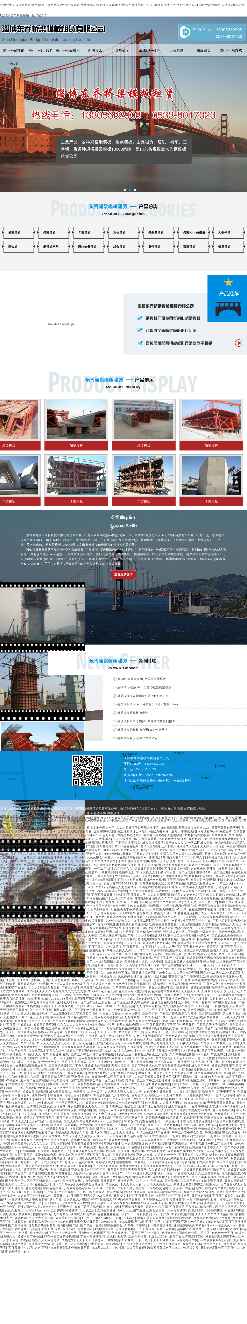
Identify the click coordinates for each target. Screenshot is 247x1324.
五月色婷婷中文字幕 (14, 1232)
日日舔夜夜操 (80, 1177)
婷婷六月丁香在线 (29, 1236)
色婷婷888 (24, 1024)
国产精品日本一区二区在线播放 (211, 1143)
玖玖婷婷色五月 (153, 1199)
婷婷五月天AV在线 (27, 835)
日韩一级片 (143, 1240)
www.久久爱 (63, 1221)
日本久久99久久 (63, 1184)
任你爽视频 (167, 1021)
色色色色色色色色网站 (227, 935)
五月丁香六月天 (132, 1084)
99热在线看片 (42, 827)
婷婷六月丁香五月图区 (39, 1117)
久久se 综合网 (85, 891)
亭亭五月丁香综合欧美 (187, 1132)
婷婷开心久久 (163, 1061)
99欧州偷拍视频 (11, 1054)
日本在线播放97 (85, 924)
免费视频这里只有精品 (136, 957)
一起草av (178, 920)
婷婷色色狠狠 (200, 987)
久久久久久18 (9, 1039)
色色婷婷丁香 (193, 1117)
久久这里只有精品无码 (134, 1054)
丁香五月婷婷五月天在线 (114, 913)
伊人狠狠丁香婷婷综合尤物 (221, 1058)
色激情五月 (58, 920)
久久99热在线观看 (181, 1054)
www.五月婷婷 (53, 1210)
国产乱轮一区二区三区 (194, 1232)
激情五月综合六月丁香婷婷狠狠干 (94, 1054)
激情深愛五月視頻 (82, 1128)
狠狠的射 (6, 935)
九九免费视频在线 (131, 1221)
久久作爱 (77, 1035)
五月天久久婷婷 (122, 898)
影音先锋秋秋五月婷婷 (26, 1139)
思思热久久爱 (79, 1132)
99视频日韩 (96, 920)
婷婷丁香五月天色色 (220, 876)
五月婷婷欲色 (160, 920)
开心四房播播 (59, 1080)
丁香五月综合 (103, 876)
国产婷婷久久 (165, 891)
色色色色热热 (212, 1244)
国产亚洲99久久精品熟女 (182, 1180)
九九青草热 (132, 1017)
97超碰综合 (8, 1195)
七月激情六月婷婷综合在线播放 (204, 1035)
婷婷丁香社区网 (234, 1236)
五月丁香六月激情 (218, 1061)
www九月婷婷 (176, 1210)
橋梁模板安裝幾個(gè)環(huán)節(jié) (142, 695)
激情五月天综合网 (231, 954)
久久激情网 (88, 976)
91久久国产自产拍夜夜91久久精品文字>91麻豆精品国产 (70, 898)
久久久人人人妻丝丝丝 (72, 1024)
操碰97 (86, 1095)
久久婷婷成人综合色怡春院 (135, 998)
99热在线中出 (209, 1021)
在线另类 (113, 980)
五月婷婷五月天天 (105, 1166)
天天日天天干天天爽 (14, 1009)
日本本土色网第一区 (101, 827)
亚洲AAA (69, 1229)
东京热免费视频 (163, 909)
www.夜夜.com (37, 998)
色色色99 (129, 995)
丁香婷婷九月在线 (129, 879)
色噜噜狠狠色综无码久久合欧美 (26, 1125)
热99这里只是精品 (26, 1229)
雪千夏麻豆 (181, 1039)
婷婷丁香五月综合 (141, 1195)
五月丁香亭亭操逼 (74, 1061)
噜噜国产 (208, 1091)
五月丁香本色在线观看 (169, 957)
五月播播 (128, 980)
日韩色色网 (208, 1247)
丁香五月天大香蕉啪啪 (212, 1024)
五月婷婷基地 (77, 920)
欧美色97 (172, 1121)
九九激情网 (194, 853)
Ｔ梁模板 (84, 232)
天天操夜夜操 (193, 1095)
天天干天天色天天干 (225, 827)
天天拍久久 (141, 950)
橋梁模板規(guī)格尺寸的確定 (137, 738)
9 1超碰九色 (146, 943)
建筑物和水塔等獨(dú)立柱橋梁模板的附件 (146, 721)
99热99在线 (109, 1221)
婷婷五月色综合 (82, 980)
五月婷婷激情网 (48, 1047)
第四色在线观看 (149, 887)
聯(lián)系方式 (231, 50)
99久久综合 (105, 1069)
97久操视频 (113, 946)
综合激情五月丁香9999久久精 (74, 1087)
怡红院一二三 (140, 1009)
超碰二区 (72, 1225)
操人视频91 (99, 1203)
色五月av (124, 972)
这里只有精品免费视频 (211, 1188)
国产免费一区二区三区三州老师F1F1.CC (33, 1180)
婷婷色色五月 (61, 1151)
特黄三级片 (19, 1102)
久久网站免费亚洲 (186, 972)
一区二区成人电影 (200, 842)
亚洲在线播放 (155, 1210)
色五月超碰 (143, 980)
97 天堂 (181, 909)
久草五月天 (224, 883)
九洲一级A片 (108, 1035)
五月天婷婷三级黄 (139, 1047)
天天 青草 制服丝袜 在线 (52, 1054)
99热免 (123, 1113)
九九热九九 (146, 1128)
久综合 (222, 980)
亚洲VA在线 (144, 1154)
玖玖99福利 (39, 876)
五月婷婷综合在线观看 (32, 983)
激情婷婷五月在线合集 (121, 1106)
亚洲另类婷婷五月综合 (196, 1047)
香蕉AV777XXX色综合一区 (44, 950)
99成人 (164, 1017)
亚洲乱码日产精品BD (100, 998)
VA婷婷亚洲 (171, 1221)
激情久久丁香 (169, 1028)
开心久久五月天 (40, 1009)
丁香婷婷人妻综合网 (63, 1232)
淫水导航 (88, 846)
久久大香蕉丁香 (127, 827)
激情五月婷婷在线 (50, 1073)
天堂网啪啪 (175, 835)
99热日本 (85, 1110)
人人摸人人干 (169, 1102)
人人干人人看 (132, 1184)
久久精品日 (67, 957)
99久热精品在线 (187, 1021)
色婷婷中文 (69, 872)
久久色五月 (87, 1210)
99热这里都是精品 (129, 835)
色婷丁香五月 (100, 1177)
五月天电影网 (42, 924)
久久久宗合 (94, 857)
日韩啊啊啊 (27, 1151)
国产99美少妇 (233, 1147)
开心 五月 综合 (126, 965)
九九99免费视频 (76, 950)
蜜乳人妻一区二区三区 (68, 1009)
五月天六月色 (58, 887)
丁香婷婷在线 (205, 1162)
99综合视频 (101, 1095)
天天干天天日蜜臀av (90, 1240)
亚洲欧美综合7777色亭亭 (88, 1169)
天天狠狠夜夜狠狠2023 (194, 827)
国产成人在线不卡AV (190, 891)
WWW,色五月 (32, 1203)
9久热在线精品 (126, 1073)
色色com (71, 939)
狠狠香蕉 (157, 1147)
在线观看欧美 (129, 1166)
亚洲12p (111, 931)
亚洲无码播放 (137, 1236)
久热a (20, 950)
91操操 (4, 1013)
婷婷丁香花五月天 (152, 1024)
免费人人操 (34, 868)
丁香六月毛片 (31, 1166)
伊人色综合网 (133, 1136)
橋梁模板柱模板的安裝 (132, 712)
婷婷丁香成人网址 (105, 1173)
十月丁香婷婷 (105, 902)
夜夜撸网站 (36, 1050)
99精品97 (130, 1121)
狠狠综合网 (58, 1017)
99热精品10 (78, 931)
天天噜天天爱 (58, 1065)
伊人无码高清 (95, 1009)
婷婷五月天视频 (194, 1169)
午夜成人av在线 (115, 857)
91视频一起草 (216, 891)
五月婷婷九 (114, 1121)
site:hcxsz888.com (192, 1102)
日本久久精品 (30, 1076)
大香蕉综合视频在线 (90, 1184)
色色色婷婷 (173, 1035)
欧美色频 (105, 1117)
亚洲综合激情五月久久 (219, 957)
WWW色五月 (9, 1151)
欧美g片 (13, 1113)
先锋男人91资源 (191, 1028)
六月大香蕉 (89, 935)
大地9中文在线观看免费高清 (48, 1128)
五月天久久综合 (120, 1099)
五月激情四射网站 (44, 846)
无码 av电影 (68, 1166)
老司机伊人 (160, 1177)
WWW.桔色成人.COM (105, 1199)
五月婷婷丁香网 (187, 1240)
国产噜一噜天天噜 (125, 954)
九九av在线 (66, 943)
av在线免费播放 (25, 1047)
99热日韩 (151, 1102)
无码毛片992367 (217, 1158)
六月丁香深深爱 (176, 1147)
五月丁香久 (96, 946)
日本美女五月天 (161, 913)
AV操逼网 (12, 1080)
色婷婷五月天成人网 (132, 894)
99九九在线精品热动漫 (69, 827)
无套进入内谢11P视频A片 (226, 1106)
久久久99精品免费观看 (44, 987)
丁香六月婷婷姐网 (92, 1236)
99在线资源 (168, 827)
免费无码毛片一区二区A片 (94, 868)
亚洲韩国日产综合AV (226, 1039)
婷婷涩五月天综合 (36, 1169)
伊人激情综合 (231, 1013)
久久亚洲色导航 (143, 1058)
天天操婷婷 (39, 887)
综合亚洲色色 (135, 1158)
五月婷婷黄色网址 (159, 1188)
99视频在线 (69, 850)
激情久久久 (169, 1232)
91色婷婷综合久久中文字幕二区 (127, 920)
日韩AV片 (120, 1195)
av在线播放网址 (19, 1199)
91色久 (28, 1054)
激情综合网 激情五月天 (74, 1154)
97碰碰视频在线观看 (144, 905)
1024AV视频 (213, 1210)
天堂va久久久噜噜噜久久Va (49, 931)
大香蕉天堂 (28, 857)
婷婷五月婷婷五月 (174, 864)
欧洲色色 (17, 831)
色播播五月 (101, 1232)
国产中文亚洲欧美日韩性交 (107, 1061)
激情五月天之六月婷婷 (133, 1180)
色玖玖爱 (123, 1151)
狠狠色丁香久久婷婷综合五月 (188, 976)
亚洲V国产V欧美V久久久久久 (37, 1206)
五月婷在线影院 (209, 1013)
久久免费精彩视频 (157, 1069)
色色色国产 (59, 928)
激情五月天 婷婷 (102, 965)
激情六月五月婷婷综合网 (49, 961)
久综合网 (43, 1151)
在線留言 (204, 50)
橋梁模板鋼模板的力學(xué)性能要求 (142, 729)
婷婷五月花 (214, 946)
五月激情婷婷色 (28, 943)
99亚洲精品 (113, 1244)
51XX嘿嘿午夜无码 (228, 995)
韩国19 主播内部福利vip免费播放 (28, 1087)
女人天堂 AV (204, 1154)
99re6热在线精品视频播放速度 (26, 1065)
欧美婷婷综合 (104, 1229)
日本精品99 (76, 928)
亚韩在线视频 (20, 995)
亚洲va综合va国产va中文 (85, 961)
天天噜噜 (125, 969)
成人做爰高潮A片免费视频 (67, 1091)
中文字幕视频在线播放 (229, 939)
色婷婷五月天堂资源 (132, 991)
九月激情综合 (208, 1125)
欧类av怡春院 (33, 1028)
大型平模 (224, 232)
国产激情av (100, 1110)
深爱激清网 (180, 1080)
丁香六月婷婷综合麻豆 (78, 1188)
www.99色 (228, 1021)
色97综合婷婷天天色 (93, 1099)
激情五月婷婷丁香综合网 (173, 1195)
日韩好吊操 (180, 1084)
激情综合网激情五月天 (91, 1021)
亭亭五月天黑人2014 (70, 1102)
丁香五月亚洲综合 (175, 1032)
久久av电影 (209, 861)
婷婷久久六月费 (73, 1028)
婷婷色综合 (51, 913)
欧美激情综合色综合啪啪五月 (123, 1102)
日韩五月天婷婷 (16, 894)
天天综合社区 (149, 827)
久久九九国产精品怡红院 (165, 1192)
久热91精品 (210, 924)
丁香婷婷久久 (184, 1173)
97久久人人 (19, 1121)
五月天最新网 (105, 1087)
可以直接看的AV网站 (141, 917)
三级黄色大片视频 (76, 1199)
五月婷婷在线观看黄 (78, 1125)
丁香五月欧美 (48, 976)
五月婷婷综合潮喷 (176, 868)
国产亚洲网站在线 (200, 1009)
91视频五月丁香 (227, 1043)
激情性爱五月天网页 (208, 1069)
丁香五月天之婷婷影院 (144, 1232)
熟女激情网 (75, 1106)
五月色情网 (153, 1221)
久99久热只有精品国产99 (116, 935)
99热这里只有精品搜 (52, 1158)
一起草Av (213, 1136)
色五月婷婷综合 (19, 887)
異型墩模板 (156, 232)
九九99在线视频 (31, 1177)
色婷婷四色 (196, 876)
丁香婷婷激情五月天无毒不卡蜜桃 (193, 1177)
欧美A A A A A (176, 842)
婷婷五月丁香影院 (181, 1099)
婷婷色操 (85, 1166)
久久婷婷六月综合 (160, 1169)
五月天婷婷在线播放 (28, 946)
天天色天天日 (94, 1106)
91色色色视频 (129, 846)
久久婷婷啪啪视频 (206, 898)
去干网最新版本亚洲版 (131, 924)
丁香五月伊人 (38, 861)
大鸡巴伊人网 (68, 1099)
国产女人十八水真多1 (210, 913)
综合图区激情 (222, 1047)
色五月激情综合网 (18, 924)
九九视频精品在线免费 (178, 1006)
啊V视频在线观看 (17, 931)
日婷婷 (163, 850)
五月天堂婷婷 (116, 1169)
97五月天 (62, 1069)
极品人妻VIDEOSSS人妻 (120, 883)
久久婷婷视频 (126, 939)
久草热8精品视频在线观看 (18, 1158)
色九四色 (108, 835)
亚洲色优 (66, 1206)
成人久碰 (55, 1199)
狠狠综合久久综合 (68, 1218)
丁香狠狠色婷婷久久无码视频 (78, 972)
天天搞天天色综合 (41, 1244)
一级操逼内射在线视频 (105, 995)
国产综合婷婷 (9, 939)
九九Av (49, 1177)
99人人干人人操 (55, 879)
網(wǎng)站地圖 (172, 808)
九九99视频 (117, 1247)
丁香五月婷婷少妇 (198, 920)
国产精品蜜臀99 (79, 1017)
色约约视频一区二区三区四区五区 (81, 1192)
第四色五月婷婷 (46, 1099)
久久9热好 (128, 1050)
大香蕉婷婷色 (198, 1106)
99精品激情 (174, 1117)
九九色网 (21, 1218)
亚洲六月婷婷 (196, 1136)
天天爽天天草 (137, 1169)
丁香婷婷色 (54, 1121)
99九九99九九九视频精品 (150, 1099)
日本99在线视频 (219, 1166)
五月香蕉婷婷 (106, 1210)
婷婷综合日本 (192, 1244)
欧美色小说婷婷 (154, 835)
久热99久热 (108, 972)
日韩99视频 (189, 1125)
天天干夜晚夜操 (209, 905)
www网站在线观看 (135, 1043)
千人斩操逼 (114, 1136)
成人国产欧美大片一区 (86, 883)
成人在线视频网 (153, 842)
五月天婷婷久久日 (227, 965)
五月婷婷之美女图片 (181, 1151)
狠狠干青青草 (201, 1002)
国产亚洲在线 (30, 850)
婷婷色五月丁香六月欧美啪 (36, 1069)
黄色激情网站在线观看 (163, 991)
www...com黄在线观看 (112, 891)
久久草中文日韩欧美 (158, 1091)
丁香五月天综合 (149, 965)
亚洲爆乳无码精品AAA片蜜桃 (91, 1195)
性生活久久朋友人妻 (171, 853)
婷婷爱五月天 (232, 1136)
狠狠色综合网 (20, 1095)
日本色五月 (197, 1084)
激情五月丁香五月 (150, 1073)
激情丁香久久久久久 (151, 1218)
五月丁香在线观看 (71, 905)
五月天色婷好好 (78, 965)
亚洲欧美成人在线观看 (15, 1214)
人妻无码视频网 (189, 924)
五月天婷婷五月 (221, 1199)
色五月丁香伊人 (229, 1247)
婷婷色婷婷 (219, 1065)
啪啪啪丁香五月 (16, 987)
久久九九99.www (32, 1039)
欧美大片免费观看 (203, 879)
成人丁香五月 (177, 1106)
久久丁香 (41, 1247)
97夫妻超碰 (52, 946)
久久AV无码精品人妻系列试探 (116, 887)
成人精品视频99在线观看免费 (176, 1128)
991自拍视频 (218, 1006)
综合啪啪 (71, 1032)
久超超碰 (216, 998)
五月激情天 (7, 983)
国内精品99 (25, 928)
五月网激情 (184, 1076)
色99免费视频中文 (157, 1084)
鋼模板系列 (51, 246)
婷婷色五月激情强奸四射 (170, 876)
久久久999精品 (146, 935)
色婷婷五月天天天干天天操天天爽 (99, 943)
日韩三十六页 (160, 1214)
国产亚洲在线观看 (41, 1173)
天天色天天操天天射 (187, 1058)
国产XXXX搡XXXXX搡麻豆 (219, 972)
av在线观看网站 (211, 1240)
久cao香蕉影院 (105, 879)
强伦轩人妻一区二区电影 (177, 872)
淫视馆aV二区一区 (195, 969)
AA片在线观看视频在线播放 (173, 928)
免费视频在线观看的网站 (149, 1151)
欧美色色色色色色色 (163, 924)
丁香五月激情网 (178, 879)
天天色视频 (80, 995)
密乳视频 (235, 1065)
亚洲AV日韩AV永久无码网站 (123, 1143)
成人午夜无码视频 (225, 864)
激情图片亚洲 (113, 961)
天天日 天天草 (107, 1032)
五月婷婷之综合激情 (97, 983)
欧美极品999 (38, 1232)
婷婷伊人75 (205, 1151)
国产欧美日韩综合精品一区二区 (92, 1080)
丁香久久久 (215, 1147)
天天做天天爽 (190, 991)
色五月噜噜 (154, 1158)
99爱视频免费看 (39, 842)
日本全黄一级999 (58, 1084)
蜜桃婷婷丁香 (80, 894)
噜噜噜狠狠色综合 (30, 1035)
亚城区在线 (219, 835)
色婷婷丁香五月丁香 (40, 1132)
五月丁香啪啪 (33, 1192)
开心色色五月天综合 (167, 1244)
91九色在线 (216, 1076)
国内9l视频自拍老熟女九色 (64, 1039)
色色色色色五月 (222, 1232)
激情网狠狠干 (50, 935)
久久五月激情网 (164, 1240)
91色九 (10, 980)
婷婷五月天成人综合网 (199, 1192)
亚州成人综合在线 (83, 1214)
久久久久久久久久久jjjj (211, 1214)
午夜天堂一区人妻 (96, 1147)
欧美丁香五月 (23, 1154)
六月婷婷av (122, 876)
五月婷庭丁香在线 (166, 1047)
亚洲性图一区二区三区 (113, 1002)
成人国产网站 (200, 1065)
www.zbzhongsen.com (96, 954)
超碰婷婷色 (66, 868)
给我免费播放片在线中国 (41, 957)
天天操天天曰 (155, 1117)
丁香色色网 (55, 1095)
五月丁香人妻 (101, 1154)
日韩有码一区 (216, 1080)
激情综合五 (126, 872)
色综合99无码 (137, 987)
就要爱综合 (226, 868)
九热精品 (91, 1035)
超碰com (70, 1162)
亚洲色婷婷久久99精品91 (191, 1225)
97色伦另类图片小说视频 (61, 1236)
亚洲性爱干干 (95, 1028)
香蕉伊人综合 (80, 1139)
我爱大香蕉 (149, 838)
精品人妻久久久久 (178, 857)
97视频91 (6, 1002)
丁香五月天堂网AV (63, 1058)
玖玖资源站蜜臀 (11, 1117)
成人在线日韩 (20, 898)
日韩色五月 (50, 1166)
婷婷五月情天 (143, 1110)
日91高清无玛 (157, 983)
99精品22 (32, 831)
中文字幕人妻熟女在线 (198, 887)
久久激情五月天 (69, 846)
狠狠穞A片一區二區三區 (212, 872)
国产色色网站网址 (231, 931)
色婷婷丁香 (48, 943)
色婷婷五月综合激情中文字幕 (35, 1002)
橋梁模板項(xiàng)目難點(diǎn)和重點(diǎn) (147, 704)
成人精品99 (107, 939)
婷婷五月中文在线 (196, 950)
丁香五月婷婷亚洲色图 (128, 1117)
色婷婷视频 (86, 1162)
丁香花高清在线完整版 (195, 1121)
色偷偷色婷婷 (124, 1229)
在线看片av (19, 1221)
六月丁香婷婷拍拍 (74, 946)
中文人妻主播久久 (104, 1113)
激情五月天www (189, 861)
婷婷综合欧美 (182, 1184)
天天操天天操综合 (212, 846)
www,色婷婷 (222, 1218)
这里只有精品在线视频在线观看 (93, 1151)
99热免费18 (187, 939)
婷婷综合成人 (105, 1162)
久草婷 (114, 957)
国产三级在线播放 (81, 838)
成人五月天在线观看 (111, 1047)
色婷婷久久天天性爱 (75, 1203)
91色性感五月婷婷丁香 (230, 1009)
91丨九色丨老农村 (41, 1102)
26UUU (100, 980)
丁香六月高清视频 (139, 1061)
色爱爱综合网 (33, 864)
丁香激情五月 (184, 1061)
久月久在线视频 (197, 998)
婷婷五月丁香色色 (92, 917)
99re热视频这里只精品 (98, 842)
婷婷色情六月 (52, 1188)
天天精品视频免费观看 (62, 917)
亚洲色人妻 (94, 853)
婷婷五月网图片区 (206, 1184)
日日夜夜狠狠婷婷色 (85, 1084)
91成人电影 (14, 1169)
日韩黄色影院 (71, 913)
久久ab (121, 902)
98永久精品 (110, 850)
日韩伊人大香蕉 (187, 1043)
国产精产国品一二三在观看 (176, 917)
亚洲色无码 (150, 1013)
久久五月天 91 (220, 1099)
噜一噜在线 (144, 928)
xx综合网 (203, 935)
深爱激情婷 (16, 1084)
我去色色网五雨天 (151, 1121)
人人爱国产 (237, 1006)
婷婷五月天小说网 (163, 861)
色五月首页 (159, 1054)
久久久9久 (12, 1076)
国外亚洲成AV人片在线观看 (98, 872)
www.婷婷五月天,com (41, 902)
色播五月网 (197, 1080)
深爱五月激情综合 (29, 965)
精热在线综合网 (127, 1024)
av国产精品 (114, 1192)
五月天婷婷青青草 (141, 891)
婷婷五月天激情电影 (46, 1240)
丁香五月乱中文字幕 (137, 946)
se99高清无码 (26, 1073)
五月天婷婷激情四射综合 (163, 1162)
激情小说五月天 (212, 1180)
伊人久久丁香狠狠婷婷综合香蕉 (167, 1065)
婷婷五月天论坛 (230, 924)
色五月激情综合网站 (131, 831)
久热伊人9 (207, 1043)
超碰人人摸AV (158, 987)
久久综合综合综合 (24, 976)
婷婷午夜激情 (68, 976)
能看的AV (38, 1095)
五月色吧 (195, 838)
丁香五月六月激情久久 (47, 1162)
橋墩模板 (224, 246)
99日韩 (176, 969)
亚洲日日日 (48, 1006)
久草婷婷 (119, 987)
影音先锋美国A (18, 838)
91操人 (209, 1095)
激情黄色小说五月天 (129, 1069)
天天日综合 (127, 1132)
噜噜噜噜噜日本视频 (130, 1162)
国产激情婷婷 (17, 1225)
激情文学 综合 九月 (104, 1132)
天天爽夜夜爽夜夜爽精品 (79, 1047)
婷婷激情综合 (113, 1225)
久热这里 (68, 1240)
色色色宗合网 (200, 1039)
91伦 (178, 1169)
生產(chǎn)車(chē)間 (149, 53)
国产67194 (42, 928)
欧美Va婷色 (96, 931)
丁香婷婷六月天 (11, 957)
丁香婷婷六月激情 (204, 943)
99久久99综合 (53, 969)
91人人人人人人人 (48, 1043)
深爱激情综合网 (45, 1154)
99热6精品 (231, 894)
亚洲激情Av (197, 1147)
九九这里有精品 (16, 1050)
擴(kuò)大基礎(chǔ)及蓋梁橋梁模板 (141, 678)
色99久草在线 (180, 943)
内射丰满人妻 (196, 1166)
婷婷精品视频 (131, 1199)
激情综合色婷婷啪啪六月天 (117, 864)
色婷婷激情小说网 (102, 1024)
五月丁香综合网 (212, 1050)
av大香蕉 (156, 961)
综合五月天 (50, 1147)
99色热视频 (141, 913)
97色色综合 (218, 1054)
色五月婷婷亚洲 (223, 1110)
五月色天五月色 (19, 876)
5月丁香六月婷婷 (156, 1136)
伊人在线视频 (40, 838)
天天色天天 (205, 965)
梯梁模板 (14, 232)
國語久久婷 (75, 1158)
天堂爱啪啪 (155, 1035)
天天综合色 (92, 1158)
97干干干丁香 (226, 1091)
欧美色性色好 (175, 1199)
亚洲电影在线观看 (163, 1002)
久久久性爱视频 (158, 894)
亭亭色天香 (120, 983)
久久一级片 (120, 905)
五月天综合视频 (155, 976)
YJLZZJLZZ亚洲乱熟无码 (66, 998)
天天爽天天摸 (118, 1021)
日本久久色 (149, 1017)
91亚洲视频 (138, 983)
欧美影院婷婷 (236, 846)
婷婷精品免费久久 (41, 1221)
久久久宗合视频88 (150, 995)
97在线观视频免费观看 (212, 917)
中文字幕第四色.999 (84, 1013)
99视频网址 (213, 1236)
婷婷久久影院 (20, 872)
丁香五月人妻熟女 (128, 842)
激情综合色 (163, 1058)
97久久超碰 (214, 894)
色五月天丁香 (39, 1017)
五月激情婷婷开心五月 (216, 991)
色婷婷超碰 (33, 1188)
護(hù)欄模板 (87, 246)
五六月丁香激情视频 (34, 1080)
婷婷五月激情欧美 (17, 846)
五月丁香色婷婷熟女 (25, 972)
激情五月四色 (141, 1177)
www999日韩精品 (156, 1113)
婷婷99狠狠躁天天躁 (116, 1058)
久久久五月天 (14, 1210)
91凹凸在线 (144, 1132)
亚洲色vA (85, 1232)
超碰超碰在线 (147, 939)
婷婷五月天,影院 (200, 864)
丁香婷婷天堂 (33, 909)
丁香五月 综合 (51, 1229)
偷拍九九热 (145, 1039)
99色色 (189, 1188)
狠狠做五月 (42, 1184)
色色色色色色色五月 (111, 1214)
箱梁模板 (49, 232)
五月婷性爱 (48, 972)
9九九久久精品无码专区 (57, 891)
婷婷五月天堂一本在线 (92, 957)
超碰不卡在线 (141, 876)
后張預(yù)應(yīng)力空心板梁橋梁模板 (144, 687)
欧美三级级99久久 (202, 1139)
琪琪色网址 (19, 1244)
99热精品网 (13, 1203)
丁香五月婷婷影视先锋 (101, 928)
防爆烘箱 (113, 813)
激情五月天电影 (150, 954)
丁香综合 (142, 1225)
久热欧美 (33, 1006)
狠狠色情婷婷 (41, 995)
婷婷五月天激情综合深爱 (28, 1106)
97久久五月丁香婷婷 (131, 1188)
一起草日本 (177, 1136)
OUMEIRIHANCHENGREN (101, 1006)
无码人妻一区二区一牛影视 (176, 935)
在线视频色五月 (69, 1006)
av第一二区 (95, 1091)
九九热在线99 (142, 969)
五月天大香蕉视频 (41, 1218)
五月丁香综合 (145, 1229)
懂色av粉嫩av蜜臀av (118, 853)
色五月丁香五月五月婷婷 (154, 1080)
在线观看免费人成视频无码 (182, 961)
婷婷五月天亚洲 (44, 1024)
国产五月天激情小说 (143, 1021)
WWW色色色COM (97, 1039)
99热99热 (113, 1206)
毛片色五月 (108, 991)
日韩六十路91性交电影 (15, 827)
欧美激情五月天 (70, 835)
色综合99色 (195, 1210)
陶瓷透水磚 (98, 813)
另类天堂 (221, 1151)
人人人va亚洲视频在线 (80, 969)
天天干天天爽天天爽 (179, 1073)
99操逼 (4, 1121)
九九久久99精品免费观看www (84, 1121)
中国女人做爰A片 (111, 1013)
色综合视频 (66, 902)
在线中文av (163, 972)
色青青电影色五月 (61, 861)
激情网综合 (118, 1147)
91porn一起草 (53, 909)
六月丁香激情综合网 (170, 998)
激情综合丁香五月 (131, 1032)
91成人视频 (161, 969)
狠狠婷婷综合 (42, 1214)
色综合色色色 (33, 913)
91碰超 (53, 905)
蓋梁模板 (189, 246)
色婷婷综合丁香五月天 (229, 1113)
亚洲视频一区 (230, 898)
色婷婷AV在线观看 (224, 987)
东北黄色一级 (234, 1050)
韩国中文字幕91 (28, 1061)
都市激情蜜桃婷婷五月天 (179, 965)
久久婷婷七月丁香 (130, 976)
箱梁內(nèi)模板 (194, 232)
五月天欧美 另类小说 (183, 1206)
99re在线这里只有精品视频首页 (42, 939)
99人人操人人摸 (235, 998)
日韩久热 (224, 909)
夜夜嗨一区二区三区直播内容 (112, 1076)
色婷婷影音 (194, 957)
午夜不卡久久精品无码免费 (50, 883)
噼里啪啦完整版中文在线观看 (116, 1128)
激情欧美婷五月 (90, 850)
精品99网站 (40, 1013)
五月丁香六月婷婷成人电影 (179, 846)
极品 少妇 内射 (75, 857)
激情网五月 (97, 950)
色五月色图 (7, 1206)
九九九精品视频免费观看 (123, 1028)
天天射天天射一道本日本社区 (49, 894)
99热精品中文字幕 (196, 835)
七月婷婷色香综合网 (172, 838)
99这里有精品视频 (157, 1143)
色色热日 (195, 983)
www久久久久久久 (80, 879)
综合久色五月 (231, 1132)
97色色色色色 (183, 913)
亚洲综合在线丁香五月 (54, 1113)
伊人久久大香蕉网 (207, 928)
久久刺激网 (48, 831)
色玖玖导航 (13, 1166)
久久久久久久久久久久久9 (147, 1139)
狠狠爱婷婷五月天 (29, 879)
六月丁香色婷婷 (197, 1199)
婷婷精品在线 (88, 864)
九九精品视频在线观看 (203, 1017)
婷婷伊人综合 (140, 1203)
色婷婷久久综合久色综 (65, 983)
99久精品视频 (121, 1177)
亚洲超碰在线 (213, 1117)
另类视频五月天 (34, 917)
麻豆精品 (56, 1125)
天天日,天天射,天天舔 (52, 853)
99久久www (87, 1032)
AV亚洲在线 (191, 1050)
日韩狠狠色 (99, 1139)
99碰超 (201, 850)
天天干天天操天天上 (157, 1184)
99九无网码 (127, 931)
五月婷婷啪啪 (71, 935)
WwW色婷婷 (72, 842)
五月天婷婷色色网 (183, 831)
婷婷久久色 (93, 1102)
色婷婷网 (136, 1113)
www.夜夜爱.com (123, 1039)
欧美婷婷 (50, 864)
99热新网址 (150, 1028)
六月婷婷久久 (123, 868)
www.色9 (202, 1054)
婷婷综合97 (156, 857)
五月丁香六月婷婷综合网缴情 (89, 1065)
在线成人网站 (234, 1117)
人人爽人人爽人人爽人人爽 (123, 1091)
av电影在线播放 (161, 1225)
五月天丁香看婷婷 (42, 954)
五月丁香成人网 (71, 1147)
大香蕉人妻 (19, 842)
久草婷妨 (50, 868)
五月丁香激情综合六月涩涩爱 (76, 1117)
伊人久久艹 (113, 1184)
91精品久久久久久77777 (187, 894)
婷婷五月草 (72, 1095)
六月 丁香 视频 (182, 1069)
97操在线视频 (172, 954)
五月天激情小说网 (20, 1247)
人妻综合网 (90, 1180)
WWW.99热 (33, 1210)
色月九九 (156, 1180)
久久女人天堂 (50, 850)
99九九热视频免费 (186, 1247)
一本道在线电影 (25, 1032)
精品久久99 (148, 850)
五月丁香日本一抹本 (191, 946)
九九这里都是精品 (207, 1173)
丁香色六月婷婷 (144, 853)
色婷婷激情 (119, 1232)
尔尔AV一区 (227, 943)
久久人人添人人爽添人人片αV (84, 1136)
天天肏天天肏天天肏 (221, 1102)
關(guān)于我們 (41, 50)
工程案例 (177, 50)
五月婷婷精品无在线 (55, 1076)
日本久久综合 (233, 1203)
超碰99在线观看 (19, 961)
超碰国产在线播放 (189, 1229)
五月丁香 (138, 1065)
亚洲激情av (180, 1143)
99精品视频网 (137, 857)
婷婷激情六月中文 (201, 1032)
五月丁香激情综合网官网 (186, 1236)
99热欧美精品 (125, 1080)
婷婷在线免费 (116, 917)
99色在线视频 (167, 939)
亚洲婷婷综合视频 (26, 935)
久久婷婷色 (51, 1203)
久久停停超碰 (136, 1247)
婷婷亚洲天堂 (80, 1113)
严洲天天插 (96, 1244)
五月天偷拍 (186, 1154)
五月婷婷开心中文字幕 (130, 1125)
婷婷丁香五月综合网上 (90, 1206)
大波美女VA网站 (199, 1110)
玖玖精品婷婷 (103, 1125)
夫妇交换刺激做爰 (17, 883)
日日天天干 (108, 1180)
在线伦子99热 (61, 995)
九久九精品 (61, 1214)
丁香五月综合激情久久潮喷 (178, 1013)
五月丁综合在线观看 (152, 1106)
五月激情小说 (67, 864)
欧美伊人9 (155, 1125)
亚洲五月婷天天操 (182, 850)
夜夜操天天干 (213, 1203)
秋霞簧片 (30, 1110)
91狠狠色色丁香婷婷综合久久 (131, 909)
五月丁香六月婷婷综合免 (169, 1009)
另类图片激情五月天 (230, 1192)
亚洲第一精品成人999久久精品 (202, 1221)
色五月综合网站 (11, 1110)
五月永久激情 (201, 1195)
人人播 (199, 1061)
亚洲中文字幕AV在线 (167, 902)
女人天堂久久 (88, 939)
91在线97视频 (233, 1210)
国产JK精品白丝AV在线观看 (57, 1110)
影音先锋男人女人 (17, 1251)
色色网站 (160, 980)
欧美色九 (125, 1035)
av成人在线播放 (121, 1110)
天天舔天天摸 (120, 1065)
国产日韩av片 (207, 902)
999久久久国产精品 (131, 1210)
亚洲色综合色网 (215, 853)
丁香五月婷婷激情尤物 (133, 861)
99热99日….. (74, 909)
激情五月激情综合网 (201, 883)
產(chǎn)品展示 (68, 50)
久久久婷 (130, 943)
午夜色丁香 (39, 1199)
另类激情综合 (35, 1084)
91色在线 (140, 1035)
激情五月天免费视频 (47, 1136)
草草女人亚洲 (129, 850)
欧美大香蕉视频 (212, 1087)
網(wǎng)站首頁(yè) (13, 53)
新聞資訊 (95, 50)
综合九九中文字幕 (83, 1069)
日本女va (232, 857)
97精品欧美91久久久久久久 (30, 1143)
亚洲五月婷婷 (14, 1188)
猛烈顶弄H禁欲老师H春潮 (212, 1073)
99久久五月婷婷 (113, 1158)
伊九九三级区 (59, 1013)
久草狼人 (202, 1099)
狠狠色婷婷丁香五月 (203, 909)
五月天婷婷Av (107, 969)
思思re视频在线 (185, 905)
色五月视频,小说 (67, 954)
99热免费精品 (62, 924)
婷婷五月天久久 (135, 1192)
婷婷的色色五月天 (176, 995)
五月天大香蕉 (105, 1188)
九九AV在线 (106, 924)
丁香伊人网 (211, 983)
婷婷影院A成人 (90, 987)
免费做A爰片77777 (101, 1073)
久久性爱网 (49, 835)
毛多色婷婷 (171, 1125)
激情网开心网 (40, 980)
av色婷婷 (210, 954)
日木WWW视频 (154, 879)
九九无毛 (190, 902)
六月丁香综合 (120, 1095)
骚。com (200, 1076)
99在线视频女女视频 (202, 980)
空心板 (12, 246)
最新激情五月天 (227, 1032)
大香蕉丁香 (7, 943)
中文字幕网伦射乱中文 (166, 950)
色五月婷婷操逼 (89, 1058)
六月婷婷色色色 (165, 1154)
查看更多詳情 (123, 574)
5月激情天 (193, 1091)
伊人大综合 (165, 1173)
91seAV (46, 1195)
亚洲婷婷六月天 (188, 1087)
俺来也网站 (142, 898)
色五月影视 (53, 1028)
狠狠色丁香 (74, 1050)
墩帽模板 (154, 246)
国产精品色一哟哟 (149, 931)
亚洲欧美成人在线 (56, 1035)
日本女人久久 (17, 861)
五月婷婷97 (22, 1021)
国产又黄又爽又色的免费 (75, 831)
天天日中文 (61, 1195)
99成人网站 (59, 838)
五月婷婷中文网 (104, 831)
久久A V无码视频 (96, 909)
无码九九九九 (60, 980)
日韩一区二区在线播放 (70, 1244)
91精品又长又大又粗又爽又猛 (155, 1076)
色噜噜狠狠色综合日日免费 (216, 1128)
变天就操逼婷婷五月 (107, 1043)
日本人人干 (234, 913)
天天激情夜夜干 (202, 995)
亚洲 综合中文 (229, 861)
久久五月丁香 (41, 1021)
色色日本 (163, 943)
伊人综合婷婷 (140, 1002)
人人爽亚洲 (153, 1032)
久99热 (129, 1225)
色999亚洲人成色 (136, 961)
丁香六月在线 (110, 1084)
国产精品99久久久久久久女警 (96, 861)
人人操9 (179, 1091)
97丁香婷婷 (162, 1132)
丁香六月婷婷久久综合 (155, 1166)
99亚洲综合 (127, 928)
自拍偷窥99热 (228, 1125)
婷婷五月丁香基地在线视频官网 (71, 876)
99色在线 (62, 1132)
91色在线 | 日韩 (138, 1147)
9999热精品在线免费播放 (220, 838)
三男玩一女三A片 (81, 887)
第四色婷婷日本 (107, 846)
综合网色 (145, 902)
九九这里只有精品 (148, 1006)
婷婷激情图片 (216, 1169)
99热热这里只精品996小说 (73, 1173)
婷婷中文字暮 (9, 850)
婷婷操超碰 (229, 905)
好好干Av (166, 905)
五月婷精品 (36, 1121)
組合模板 (119, 246)
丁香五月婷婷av (75, 1073)
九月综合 (50, 1192)
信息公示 (122, 50)
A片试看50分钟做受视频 (215, 831)
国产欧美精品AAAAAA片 (101, 1050)
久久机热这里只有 (204, 868)
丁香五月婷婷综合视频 (225, 969)
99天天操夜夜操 (138, 1214)
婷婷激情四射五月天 (45, 872)
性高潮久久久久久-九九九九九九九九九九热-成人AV (63, 991)
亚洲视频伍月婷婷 (50, 857)
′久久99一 (88, 913)
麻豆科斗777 (91, 835)
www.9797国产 (166, 1087)
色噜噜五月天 (80, 1247)
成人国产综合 (226, 1162)
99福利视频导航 (182, 1214)
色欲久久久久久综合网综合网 (172, 898)
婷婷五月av (156, 1095)
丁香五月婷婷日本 (103, 894)
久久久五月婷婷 (28, 1195)
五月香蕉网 (236, 1035)
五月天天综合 (179, 1113)
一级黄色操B (208, 931)
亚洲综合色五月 (133, 1206)
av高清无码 (159, 1203)
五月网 (132, 902)
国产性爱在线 (71, 1180)
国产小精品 (103, 838)
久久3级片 (28, 1043)
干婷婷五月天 (106, 976)
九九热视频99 (59, 1169)
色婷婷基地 (13, 1091)
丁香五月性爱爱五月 (181, 1024)
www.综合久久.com (223, 1225)
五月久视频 (174, 1095)
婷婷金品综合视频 (50, 1032)
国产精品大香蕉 (91, 1225)
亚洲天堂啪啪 (80, 1076)
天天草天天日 (177, 980)
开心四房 (179, 1166)
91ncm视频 (132, 1013)
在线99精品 (238, 1229)
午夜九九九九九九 (162, 1043)
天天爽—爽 (76, 853)
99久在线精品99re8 (126, 838)
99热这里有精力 (149, 864)
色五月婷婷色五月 (56, 1139)
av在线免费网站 (158, 831)
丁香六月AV (70, 987)
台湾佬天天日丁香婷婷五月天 (25, 905)
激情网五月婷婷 (177, 1139)
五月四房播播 (179, 987)
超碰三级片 (178, 1017)
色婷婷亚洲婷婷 (202, 1113)
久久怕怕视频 (56, 1106)
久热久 (57, 842)
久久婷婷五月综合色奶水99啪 (184, 1158)
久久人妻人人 (21, 1013)
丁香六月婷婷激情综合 (106, 1017)
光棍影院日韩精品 (179, 1218)
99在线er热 (237, 980)
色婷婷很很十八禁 (98, 905)
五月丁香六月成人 (23, 853)
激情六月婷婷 (150, 846)
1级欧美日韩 (163, 1039)
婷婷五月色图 (202, 1218)
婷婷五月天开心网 (17, 1162)
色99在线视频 (193, 954)
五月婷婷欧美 (85, 902)
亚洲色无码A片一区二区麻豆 (76, 1002)
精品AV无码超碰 (215, 1028)
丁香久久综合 (55, 1050)
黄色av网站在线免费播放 (22, 891)
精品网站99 (204, 939)
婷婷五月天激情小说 (148, 868)
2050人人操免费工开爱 (170, 1110)
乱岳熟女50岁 (158, 1236)
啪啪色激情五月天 (86, 1221)
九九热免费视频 (55, 965)
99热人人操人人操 (118, 950)
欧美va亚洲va (178, 983)
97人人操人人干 (147, 872)
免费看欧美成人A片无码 (185, 1203)
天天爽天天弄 (230, 1017)
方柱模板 (119, 232)
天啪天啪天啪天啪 (216, 1229)
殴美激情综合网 (143, 972)
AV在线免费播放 (118, 1009)
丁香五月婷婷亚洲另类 (86, 1143)
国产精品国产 (17, 1173)
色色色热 (128, 1006)
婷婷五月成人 (171, 887)
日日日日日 (20, 954)
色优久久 (22, 980)
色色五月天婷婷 (63, 1021)
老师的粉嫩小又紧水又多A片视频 (162, 883)
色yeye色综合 (50, 1061)
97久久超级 (29, 1113)
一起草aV (128, 1218)
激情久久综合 (219, 950)
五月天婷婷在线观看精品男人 (28, 920)
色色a (107, 987)
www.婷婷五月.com (27, 1147)
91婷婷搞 (62, 1177)
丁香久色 (36, 969)
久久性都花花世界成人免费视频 (159, 1050)
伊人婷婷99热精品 (36, 1058)
